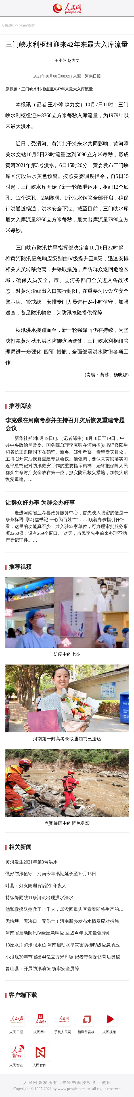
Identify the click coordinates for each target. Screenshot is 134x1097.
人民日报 (17, 1021)
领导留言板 (87, 1021)
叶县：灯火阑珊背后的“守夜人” (36, 885)
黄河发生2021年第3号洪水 (31, 862)
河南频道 (27, 25)
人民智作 (40, 1054)
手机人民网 (64, 1021)
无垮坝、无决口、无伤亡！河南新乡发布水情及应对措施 (62, 921)
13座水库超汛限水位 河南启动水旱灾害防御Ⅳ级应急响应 (62, 944)
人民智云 (17, 1054)
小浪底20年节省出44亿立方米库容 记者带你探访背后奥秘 (62, 956)
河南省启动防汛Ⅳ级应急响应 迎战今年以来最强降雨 (58, 933)
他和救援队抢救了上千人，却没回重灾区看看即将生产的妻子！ (69, 909)
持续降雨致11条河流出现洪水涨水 (39, 897)
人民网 (7, 25)
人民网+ (40, 1021)
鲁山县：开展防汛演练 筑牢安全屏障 (42, 968)
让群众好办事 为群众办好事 (40, 502)
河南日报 (93, 76)
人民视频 (110, 1021)
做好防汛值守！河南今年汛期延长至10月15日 (50, 873)
